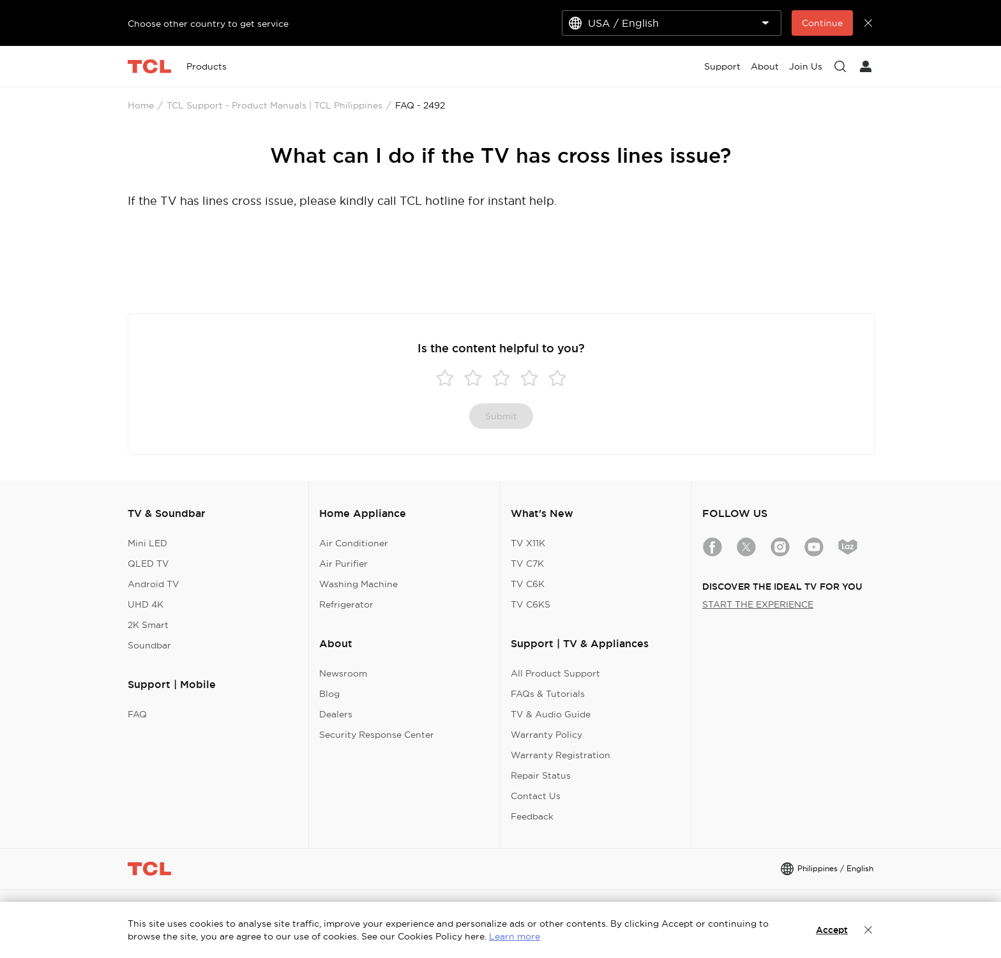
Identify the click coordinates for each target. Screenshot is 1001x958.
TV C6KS (530, 604)
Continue (822, 23)
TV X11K (528, 543)
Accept (832, 930)
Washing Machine (358, 584)
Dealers (335, 714)
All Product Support (555, 673)
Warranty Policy (546, 734)
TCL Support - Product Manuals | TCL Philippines (274, 105)
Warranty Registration (560, 755)
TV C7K (527, 563)
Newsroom (343, 673)
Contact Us (536, 796)
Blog (329, 694)
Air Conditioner (353, 543)
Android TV (153, 584)
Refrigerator (346, 604)
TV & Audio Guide (551, 714)
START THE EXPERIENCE (757, 604)
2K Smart (148, 625)
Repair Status (541, 775)
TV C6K (528, 584)
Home (141, 105)
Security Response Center (376, 734)
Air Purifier (343, 563)
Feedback (532, 816)
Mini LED (147, 543)
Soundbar (149, 645)
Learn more (514, 936)
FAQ (137, 714)
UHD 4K (145, 604)
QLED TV (148, 563)
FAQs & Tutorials (548, 694)
